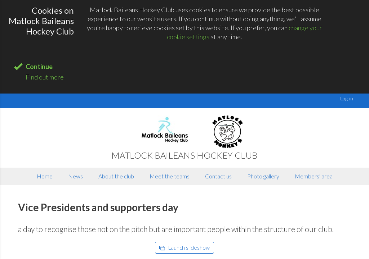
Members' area (314, 176)
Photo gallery (263, 176)
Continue (39, 67)
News (75, 176)
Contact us (218, 176)
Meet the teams (170, 176)
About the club (116, 176)
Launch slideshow (184, 247)
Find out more (45, 77)
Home (45, 176)
